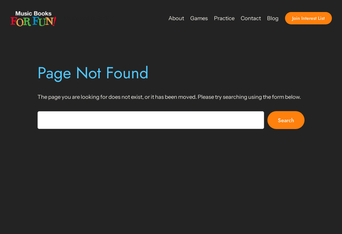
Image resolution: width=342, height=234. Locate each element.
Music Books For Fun (89, 18)
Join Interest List (308, 18)
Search (286, 120)
